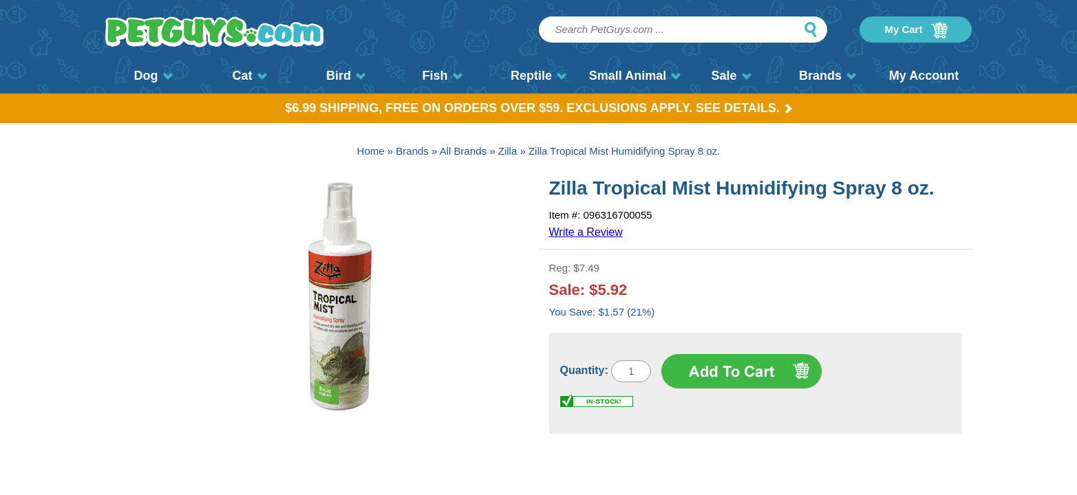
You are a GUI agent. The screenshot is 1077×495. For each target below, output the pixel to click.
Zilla (508, 151)
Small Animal (635, 75)
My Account (924, 75)
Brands (827, 75)
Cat (249, 75)
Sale (731, 75)
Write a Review (586, 232)
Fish (442, 75)
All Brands (463, 151)
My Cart (915, 30)
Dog (153, 75)
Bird (345, 75)
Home (371, 151)
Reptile (538, 75)
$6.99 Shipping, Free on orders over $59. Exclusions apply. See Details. (538, 108)
